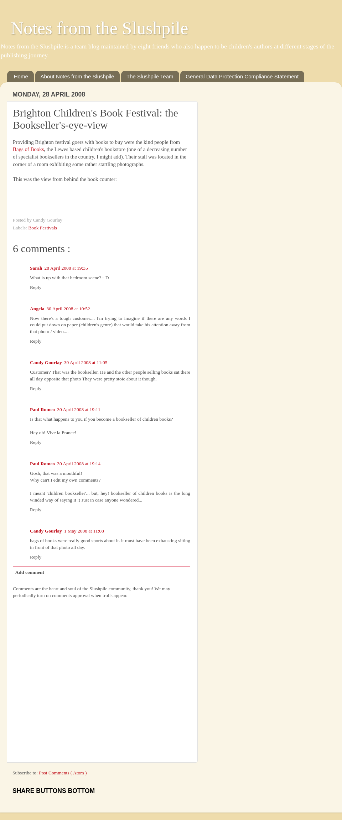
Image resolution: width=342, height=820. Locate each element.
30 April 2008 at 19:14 (78, 463)
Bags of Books (28, 149)
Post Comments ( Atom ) (63, 772)
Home (21, 76)
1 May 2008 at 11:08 (84, 531)
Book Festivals (42, 227)
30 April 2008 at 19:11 (78, 409)
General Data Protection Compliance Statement (242, 76)
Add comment (29, 572)
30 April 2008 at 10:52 (68, 308)
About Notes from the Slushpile (77, 76)
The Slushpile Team (149, 76)
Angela (37, 308)
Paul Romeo (42, 409)
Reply (35, 287)
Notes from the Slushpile (99, 28)
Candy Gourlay (46, 362)
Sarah (36, 268)
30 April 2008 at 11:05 (86, 362)
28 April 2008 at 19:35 (66, 268)
